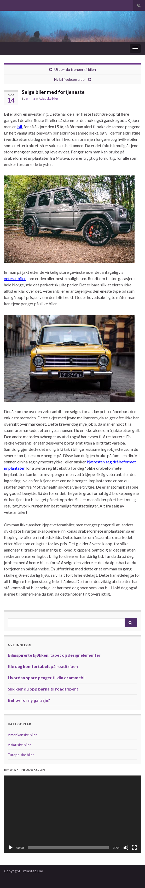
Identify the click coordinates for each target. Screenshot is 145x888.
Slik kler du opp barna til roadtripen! (43, 688)
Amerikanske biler (22, 734)
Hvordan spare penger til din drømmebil (46, 677)
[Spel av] (10, 847)
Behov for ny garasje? (29, 700)
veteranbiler (15, 278)
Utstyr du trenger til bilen (75, 69)
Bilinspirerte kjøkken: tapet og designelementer (54, 654)
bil (19, 126)
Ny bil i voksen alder (70, 79)
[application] (72, 814)
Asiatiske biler (48, 98)
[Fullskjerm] (134, 847)
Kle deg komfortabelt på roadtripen (43, 666)
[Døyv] (126, 847)
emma (30, 98)
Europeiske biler (21, 754)
